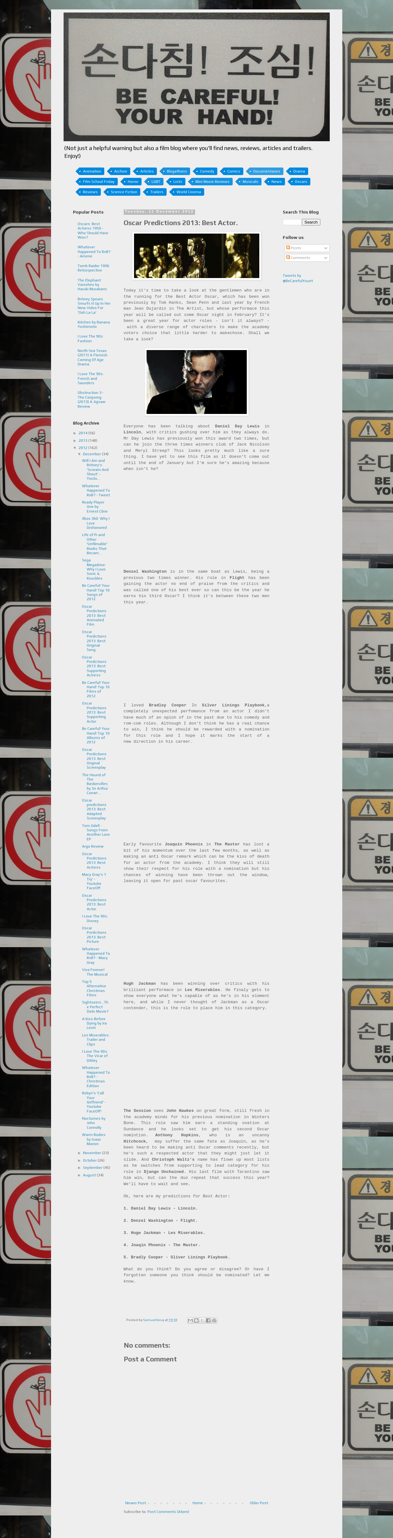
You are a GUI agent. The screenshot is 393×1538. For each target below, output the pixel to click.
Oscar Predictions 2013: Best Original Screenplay (94, 758)
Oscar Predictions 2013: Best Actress (94, 861)
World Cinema (189, 192)
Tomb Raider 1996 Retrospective (93, 268)
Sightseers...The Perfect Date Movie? (95, 1007)
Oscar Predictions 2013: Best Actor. (94, 902)
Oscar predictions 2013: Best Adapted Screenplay (94, 809)
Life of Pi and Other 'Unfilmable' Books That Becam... (94, 544)
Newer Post (135, 1503)
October (90, 1160)
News (276, 181)
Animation (92, 171)
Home (198, 1503)
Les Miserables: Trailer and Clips (96, 1039)
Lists (177, 181)
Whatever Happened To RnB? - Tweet (96, 490)
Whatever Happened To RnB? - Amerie (94, 251)
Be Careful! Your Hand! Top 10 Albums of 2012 (96, 735)
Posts (293, 248)
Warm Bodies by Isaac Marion (94, 1139)
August (90, 1175)
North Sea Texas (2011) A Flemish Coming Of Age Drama (92, 357)
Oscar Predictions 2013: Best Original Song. (94, 641)
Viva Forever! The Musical (95, 972)
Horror (133, 181)
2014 (83, 433)
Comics (233, 171)
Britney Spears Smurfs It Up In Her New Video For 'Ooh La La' (94, 306)
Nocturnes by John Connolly (94, 1123)
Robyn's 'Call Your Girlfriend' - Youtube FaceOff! (94, 1102)
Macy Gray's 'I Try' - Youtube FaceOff (94, 881)
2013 (83, 440)
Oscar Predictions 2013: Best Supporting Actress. (94, 666)
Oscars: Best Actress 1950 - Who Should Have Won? (93, 231)
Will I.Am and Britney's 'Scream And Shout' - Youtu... (95, 469)
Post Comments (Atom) (168, 1512)
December (92, 454)
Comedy (207, 171)
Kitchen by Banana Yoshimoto (94, 324)
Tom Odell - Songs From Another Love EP (96, 832)
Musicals (250, 181)
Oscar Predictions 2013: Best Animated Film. (94, 615)
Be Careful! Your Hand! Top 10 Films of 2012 (96, 689)
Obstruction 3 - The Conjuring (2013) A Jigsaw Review (92, 399)
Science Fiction (124, 192)
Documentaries (266, 171)
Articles (147, 171)
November (92, 1153)
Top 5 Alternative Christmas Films (94, 988)
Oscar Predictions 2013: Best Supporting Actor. (94, 712)
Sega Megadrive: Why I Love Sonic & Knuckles (94, 569)
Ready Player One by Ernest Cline (95, 507)
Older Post (259, 1503)
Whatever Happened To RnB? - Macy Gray (96, 956)
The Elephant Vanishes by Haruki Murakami (92, 285)
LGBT (156, 181)
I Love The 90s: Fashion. (91, 338)
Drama (299, 171)
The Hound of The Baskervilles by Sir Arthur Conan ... (95, 784)
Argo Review (93, 846)
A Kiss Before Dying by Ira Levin (94, 1023)
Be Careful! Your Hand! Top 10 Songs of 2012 (96, 592)
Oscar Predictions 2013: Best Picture (94, 935)
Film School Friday (99, 181)
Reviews (90, 192)
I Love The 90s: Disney (95, 918)
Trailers (156, 192)
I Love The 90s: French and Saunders (91, 378)
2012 (83, 448)
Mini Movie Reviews (212, 181)
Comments (298, 257)
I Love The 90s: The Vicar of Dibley (95, 1056)
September (93, 1167)
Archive (120, 171)
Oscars (301, 181)
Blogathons (177, 171)
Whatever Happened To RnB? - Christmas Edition (96, 1077)
